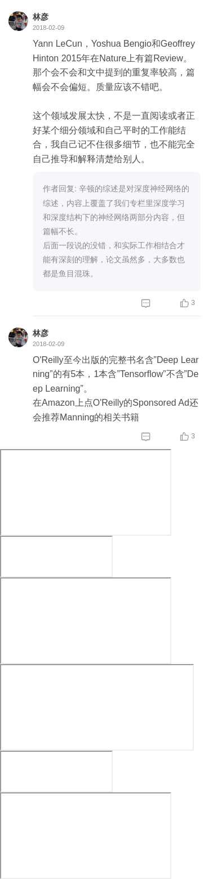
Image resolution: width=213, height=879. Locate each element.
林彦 (40, 16)
